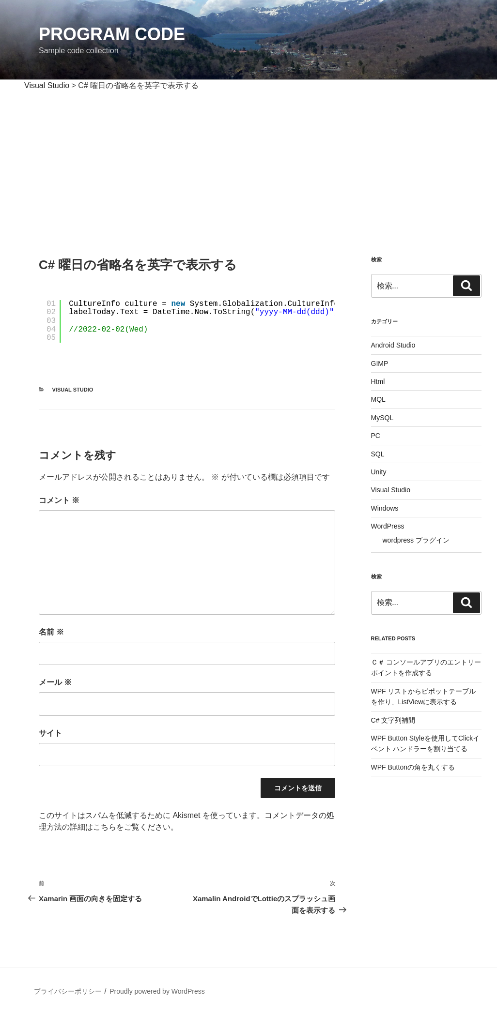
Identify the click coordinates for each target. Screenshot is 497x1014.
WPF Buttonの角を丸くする (413, 767)
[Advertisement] (248, 164)
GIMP (379, 363)
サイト (50, 733)
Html (378, 381)
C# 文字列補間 (393, 720)
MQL (378, 399)
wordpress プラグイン (416, 540)
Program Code (112, 34)
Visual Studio (72, 390)
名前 (51, 632)
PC (375, 435)
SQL (378, 454)
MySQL (382, 418)
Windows (385, 508)
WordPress (387, 526)
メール (55, 682)
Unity (379, 472)
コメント (59, 500)
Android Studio (393, 345)
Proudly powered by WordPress (157, 991)
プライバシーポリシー (68, 991)
